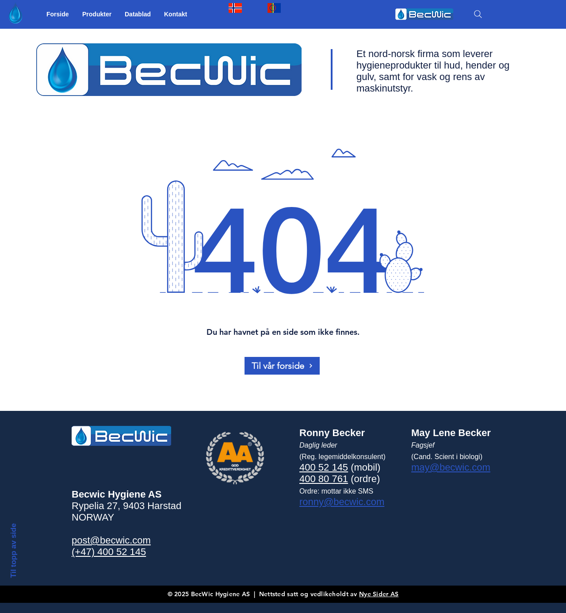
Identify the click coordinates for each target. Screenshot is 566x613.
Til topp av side (13, 550)
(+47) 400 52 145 (109, 551)
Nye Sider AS (378, 594)
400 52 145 (323, 467)
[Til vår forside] (282, 366)
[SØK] (478, 14)
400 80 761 (323, 478)
